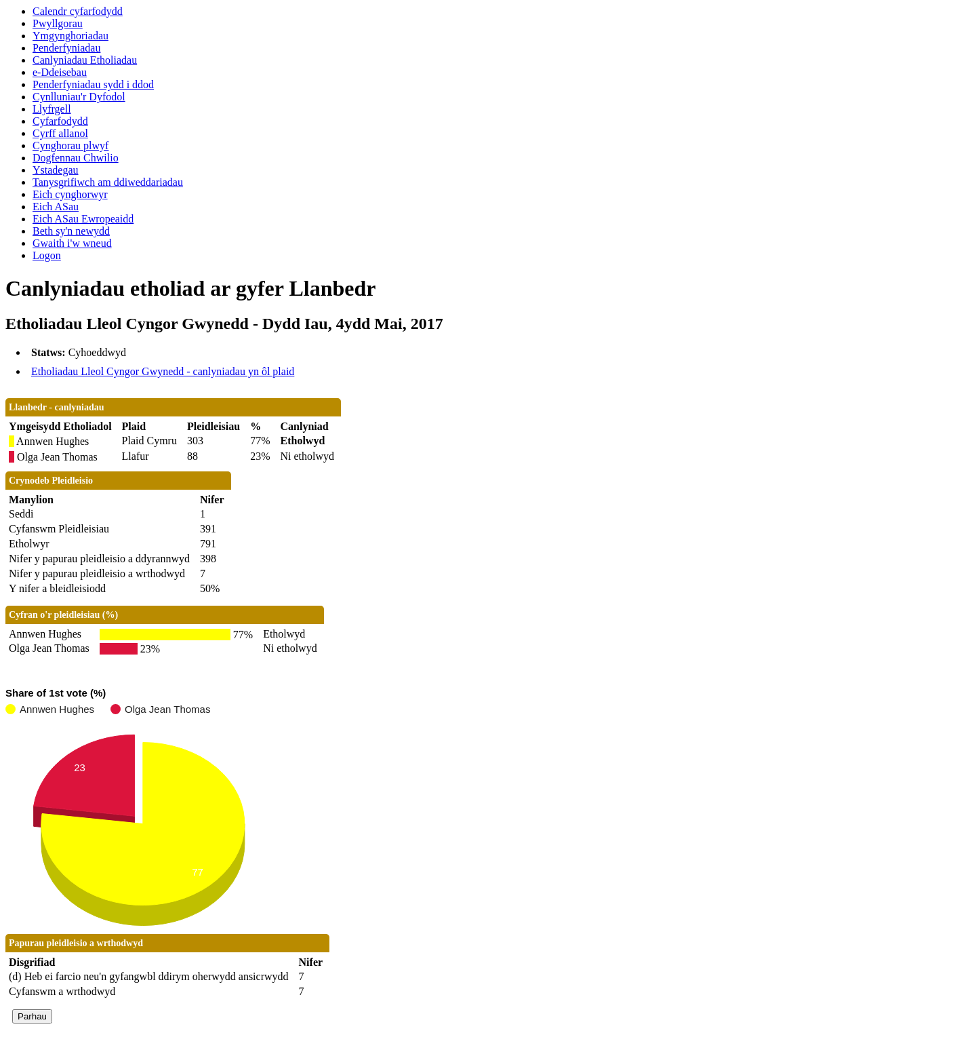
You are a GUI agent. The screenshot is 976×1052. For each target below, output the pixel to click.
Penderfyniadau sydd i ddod (93, 84)
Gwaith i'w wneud (72, 243)
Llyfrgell (52, 109)
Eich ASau (56, 206)
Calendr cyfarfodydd (78, 11)
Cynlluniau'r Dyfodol (79, 96)
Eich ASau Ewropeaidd (83, 219)
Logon (47, 255)
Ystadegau (56, 170)
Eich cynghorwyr (70, 194)
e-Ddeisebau (60, 72)
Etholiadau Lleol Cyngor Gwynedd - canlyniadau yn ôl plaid (162, 371)
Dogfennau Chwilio (76, 157)
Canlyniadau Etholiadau (85, 60)
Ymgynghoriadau (70, 35)
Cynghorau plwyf (70, 145)
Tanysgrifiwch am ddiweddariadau (108, 182)
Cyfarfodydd (60, 121)
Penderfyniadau (66, 48)
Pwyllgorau (58, 23)
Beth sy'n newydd (71, 231)
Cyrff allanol (60, 133)
